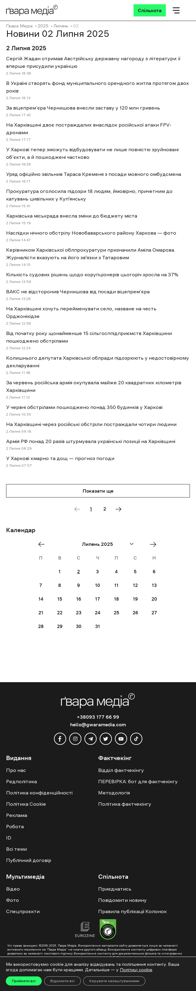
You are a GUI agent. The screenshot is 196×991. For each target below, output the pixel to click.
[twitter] (106, 739)
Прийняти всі (24, 981)
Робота (15, 826)
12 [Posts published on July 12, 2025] (135, 585)
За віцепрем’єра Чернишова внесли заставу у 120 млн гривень (83, 107)
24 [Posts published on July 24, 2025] (97, 612)
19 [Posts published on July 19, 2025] (135, 599)
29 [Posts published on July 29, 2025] (59, 626)
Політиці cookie (136, 970)
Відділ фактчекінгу (121, 770)
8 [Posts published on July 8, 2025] (59, 585)
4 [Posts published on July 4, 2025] (116, 571)
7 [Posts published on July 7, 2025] (40, 585)
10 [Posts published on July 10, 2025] (97, 585)
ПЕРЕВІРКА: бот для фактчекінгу (138, 781)
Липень (60, 26)
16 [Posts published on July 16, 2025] (78, 599)
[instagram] (75, 739)
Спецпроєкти (23, 911)
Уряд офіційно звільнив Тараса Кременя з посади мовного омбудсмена (93, 174)
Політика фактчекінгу (124, 803)
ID (8, 837)
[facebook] (60, 739)
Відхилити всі (62, 981)
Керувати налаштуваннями (114, 981)
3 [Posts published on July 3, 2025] (97, 571)
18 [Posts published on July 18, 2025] (116, 599)
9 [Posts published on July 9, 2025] (78, 585)
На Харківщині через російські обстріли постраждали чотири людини (91, 424)
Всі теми (16, 848)
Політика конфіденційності (39, 792)
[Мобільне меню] (176, 10)
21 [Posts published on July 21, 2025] (40, 612)
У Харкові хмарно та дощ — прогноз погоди (60, 458)
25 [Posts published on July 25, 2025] (116, 612)
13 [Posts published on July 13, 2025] (154, 585)
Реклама (16, 815)
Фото (12, 900)
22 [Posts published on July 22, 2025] (59, 612)
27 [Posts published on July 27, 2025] (154, 612)
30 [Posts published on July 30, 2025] (78, 626)
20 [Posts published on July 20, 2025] (154, 599)
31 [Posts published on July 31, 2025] (97, 626)
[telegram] (90, 739)
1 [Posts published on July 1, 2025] (60, 571)
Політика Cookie (26, 803)
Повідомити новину (122, 900)
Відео (13, 888)
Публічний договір (28, 860)
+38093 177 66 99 (98, 716)
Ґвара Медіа (19, 26)
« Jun (43, 544)
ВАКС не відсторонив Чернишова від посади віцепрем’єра (78, 291)
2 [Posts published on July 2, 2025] (78, 571)
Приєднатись (114, 888)
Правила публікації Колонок (132, 911)
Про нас (16, 770)
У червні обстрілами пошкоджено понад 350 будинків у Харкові (84, 407)
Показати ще (98, 490)
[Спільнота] (150, 10)
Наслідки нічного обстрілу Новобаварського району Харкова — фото (91, 232)
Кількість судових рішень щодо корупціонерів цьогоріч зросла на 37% (92, 274)
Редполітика (21, 781)
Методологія (114, 792)
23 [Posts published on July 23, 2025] (78, 612)
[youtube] (121, 739)
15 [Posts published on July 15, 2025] (59, 599)
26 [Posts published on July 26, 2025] (135, 612)
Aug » (155, 544)
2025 (42, 26)
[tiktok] (136, 739)
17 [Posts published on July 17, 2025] (97, 599)
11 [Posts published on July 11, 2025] (116, 585)
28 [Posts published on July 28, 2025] (41, 626)
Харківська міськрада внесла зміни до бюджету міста (71, 215)
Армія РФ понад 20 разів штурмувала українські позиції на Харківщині (90, 441)
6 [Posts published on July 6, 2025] (154, 571)
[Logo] (32, 10)
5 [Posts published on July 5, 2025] (135, 571)
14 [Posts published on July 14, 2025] (40, 599)
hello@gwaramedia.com (98, 724)
